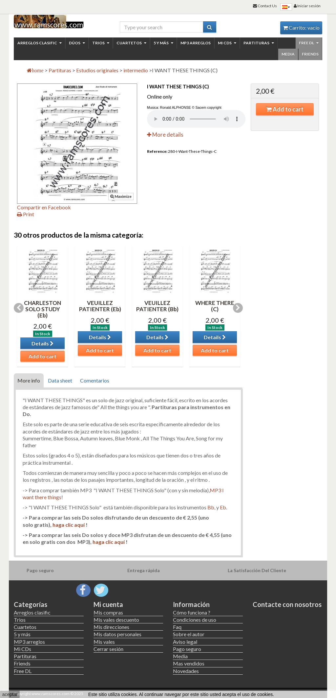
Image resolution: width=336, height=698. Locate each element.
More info (28, 380)
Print (25, 214)
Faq (177, 627)
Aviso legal (185, 642)
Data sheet (60, 380)
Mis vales (104, 642)
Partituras (258, 42)
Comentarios (94, 380)
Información (191, 604)
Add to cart (285, 109)
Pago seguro (187, 649)
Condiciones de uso (194, 620)
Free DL (309, 42)
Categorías (30, 604)
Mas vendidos (188, 663)
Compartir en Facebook (44, 207)
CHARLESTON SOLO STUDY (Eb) (42, 308)
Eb (223, 507)
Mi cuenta (108, 604)
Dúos (77, 42)
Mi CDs (227, 42)
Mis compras (108, 612)
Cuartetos (131, 42)
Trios (100, 42)
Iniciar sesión (307, 5)
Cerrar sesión (108, 649)
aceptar (10, 694)
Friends (310, 54)
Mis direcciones (111, 627)
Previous (19, 308)
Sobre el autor (188, 634)
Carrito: (301, 27)
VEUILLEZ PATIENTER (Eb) (100, 306)
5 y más (163, 42)
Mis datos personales (117, 634)
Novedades (186, 671)
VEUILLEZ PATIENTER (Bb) (157, 306)
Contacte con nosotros (287, 604)
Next (238, 308)
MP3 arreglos (195, 42)
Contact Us (265, 5)
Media (288, 54)
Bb (210, 507)
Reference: (157, 151)
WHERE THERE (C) (214, 306)
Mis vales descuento (116, 620)
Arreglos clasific (39, 42)
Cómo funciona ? (191, 612)
